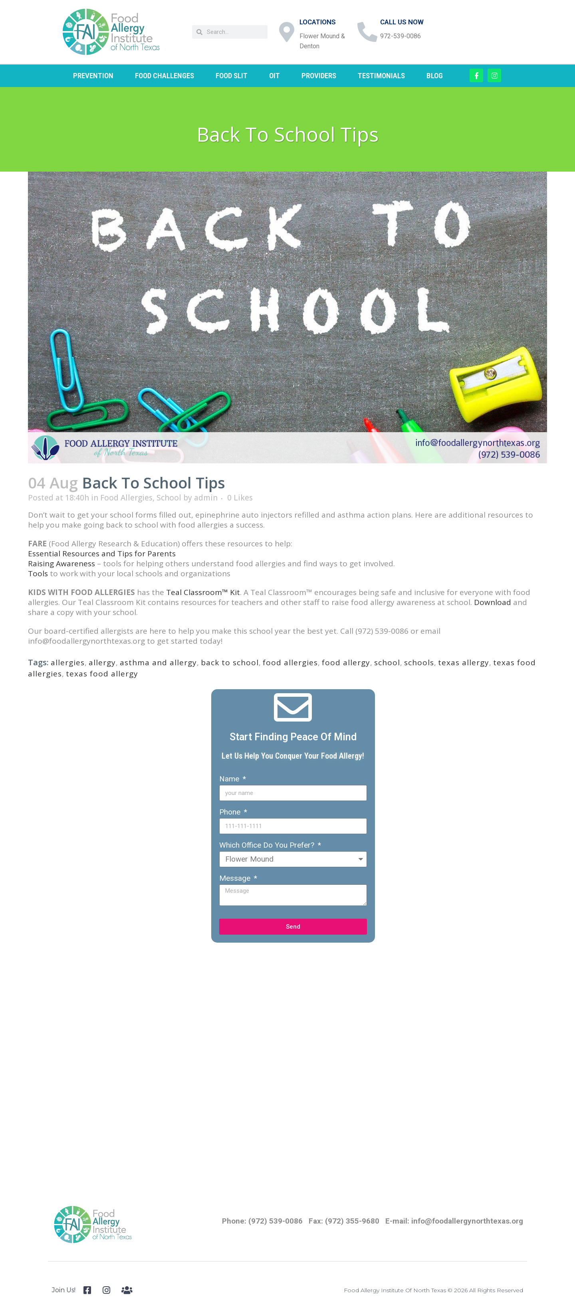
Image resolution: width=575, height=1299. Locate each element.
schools (419, 662)
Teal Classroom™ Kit (203, 592)
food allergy (346, 662)
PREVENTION (93, 75)
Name (230, 778)
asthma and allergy (158, 662)
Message (235, 878)
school (387, 662)
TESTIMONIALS (381, 75)
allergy (102, 662)
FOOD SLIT (232, 75)
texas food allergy (102, 673)
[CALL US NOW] (367, 32)
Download (492, 602)
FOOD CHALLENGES (164, 75)
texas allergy (463, 662)
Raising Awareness (61, 563)
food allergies (290, 662)
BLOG (434, 75)
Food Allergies (126, 497)
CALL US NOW (402, 22)
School (169, 497)
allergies (68, 662)
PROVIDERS (318, 75)
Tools (38, 573)
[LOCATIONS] (287, 32)
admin (206, 497)
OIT (274, 75)
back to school (230, 662)
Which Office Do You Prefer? (267, 845)
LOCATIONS (317, 22)
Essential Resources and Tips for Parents (102, 553)
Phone (230, 812)
